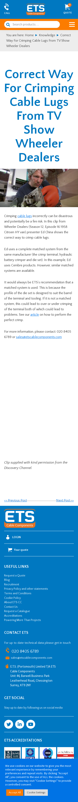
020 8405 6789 (25, 651)
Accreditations (13, 615)
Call (7, 13)
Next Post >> (65, 500)
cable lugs (24, 216)
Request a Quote (14, 575)
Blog (7, 580)
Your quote (18, 550)
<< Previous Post (15, 500)
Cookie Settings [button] (36, 792)
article (34, 314)
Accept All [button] (15, 792)
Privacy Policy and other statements (26, 589)
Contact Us (11, 607)
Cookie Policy (12, 598)
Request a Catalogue (17, 611)
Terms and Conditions (17, 593)
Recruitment (11, 584)
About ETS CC (13, 602)
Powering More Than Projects (22, 620)
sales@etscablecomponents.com (39, 337)
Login (13, 537)
